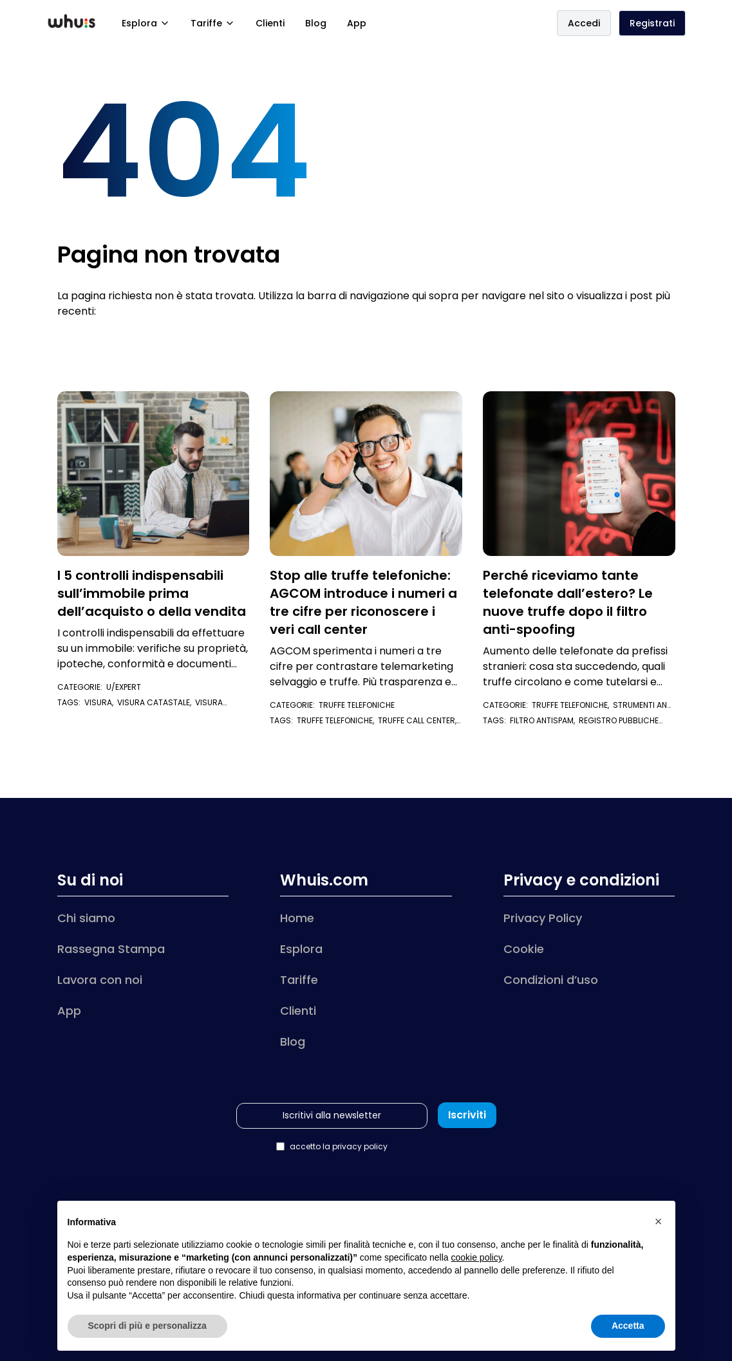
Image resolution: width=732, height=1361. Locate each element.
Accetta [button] (628, 1325)
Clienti (270, 23)
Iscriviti (467, 1114)
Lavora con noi (99, 980)
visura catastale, (156, 702)
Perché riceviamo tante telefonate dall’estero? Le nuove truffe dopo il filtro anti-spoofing (568, 602)
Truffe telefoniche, (572, 704)
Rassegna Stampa (111, 949)
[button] (658, 1221)
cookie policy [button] (476, 1257)
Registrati (652, 23)
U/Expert (123, 686)
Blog (315, 23)
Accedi (584, 23)
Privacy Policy (542, 918)
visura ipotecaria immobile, (140, 707)
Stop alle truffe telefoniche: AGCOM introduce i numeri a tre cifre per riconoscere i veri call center (363, 602)
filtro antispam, (544, 720)
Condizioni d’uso (550, 980)
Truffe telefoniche (357, 704)
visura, (100, 702)
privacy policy (360, 1146)
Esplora (146, 23)
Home (297, 918)
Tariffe (213, 23)
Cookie (523, 949)
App (356, 23)
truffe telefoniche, (337, 720)
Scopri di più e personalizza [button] (147, 1325)
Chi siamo (86, 918)
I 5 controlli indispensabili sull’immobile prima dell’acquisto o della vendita (151, 593)
